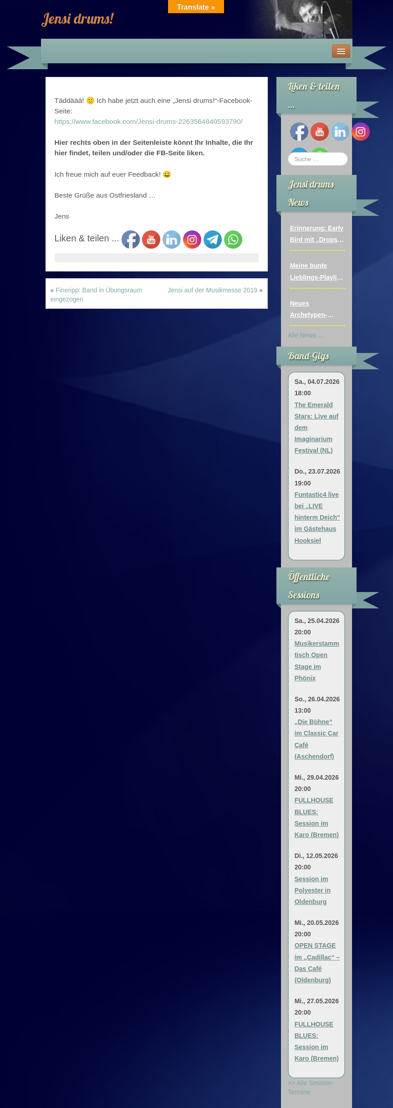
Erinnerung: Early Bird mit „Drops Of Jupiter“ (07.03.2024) (316, 235)
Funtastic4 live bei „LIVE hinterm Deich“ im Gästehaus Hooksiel (317, 517)
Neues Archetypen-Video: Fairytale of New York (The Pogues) (317, 310)
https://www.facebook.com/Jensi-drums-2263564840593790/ (149, 121)
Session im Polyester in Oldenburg (313, 890)
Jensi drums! (77, 18)
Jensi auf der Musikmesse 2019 (212, 290)
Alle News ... (305, 335)
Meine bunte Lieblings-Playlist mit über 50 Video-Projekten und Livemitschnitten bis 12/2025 (317, 272)
